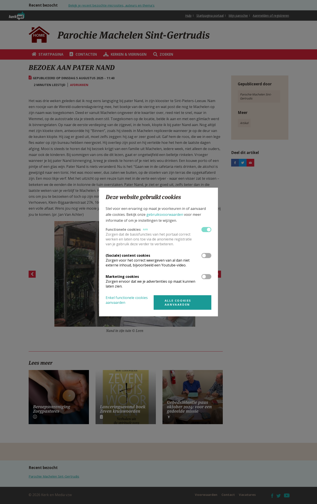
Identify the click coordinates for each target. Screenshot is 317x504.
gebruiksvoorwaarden (164, 214)
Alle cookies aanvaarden (178, 302)
